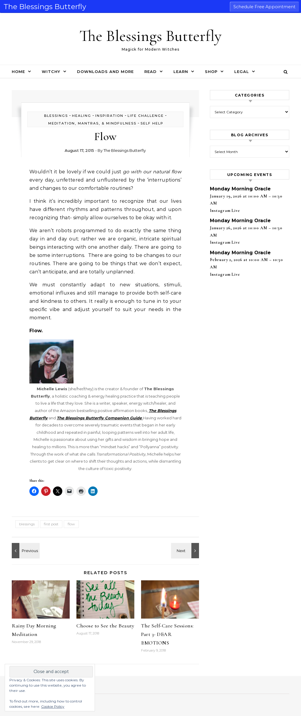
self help (152, 123)
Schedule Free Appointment (264, 6)
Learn (180, 71)
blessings (56, 116)
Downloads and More (105, 71)
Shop (211, 71)
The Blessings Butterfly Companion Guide (100, 418)
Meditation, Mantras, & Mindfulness (92, 123)
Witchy (51, 71)
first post (51, 524)
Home (18, 71)
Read (150, 71)
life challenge (146, 116)
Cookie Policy (52, 706)
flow (71, 524)
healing (81, 116)
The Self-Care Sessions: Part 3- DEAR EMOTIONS (167, 634)
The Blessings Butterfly (150, 35)
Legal (241, 71)
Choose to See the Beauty (105, 625)
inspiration (109, 116)
